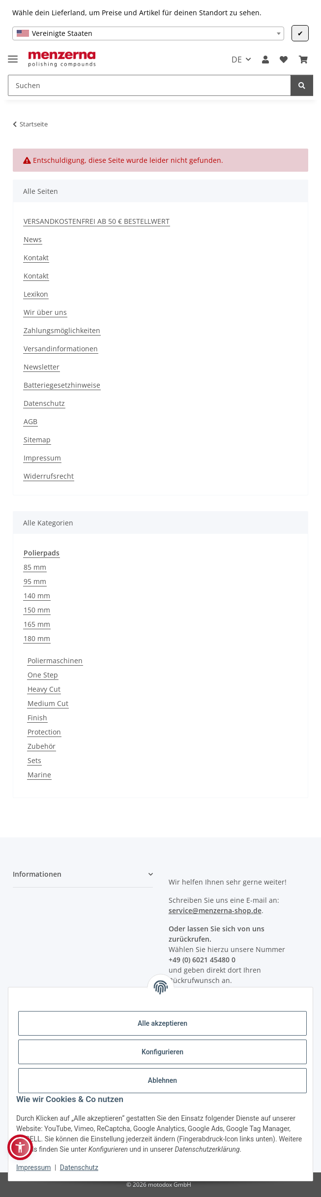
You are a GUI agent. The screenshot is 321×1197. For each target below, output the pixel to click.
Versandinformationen (61, 348)
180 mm (37, 638)
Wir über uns (45, 312)
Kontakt (36, 257)
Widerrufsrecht (49, 476)
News (33, 239)
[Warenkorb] (303, 59)
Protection (44, 732)
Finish (37, 717)
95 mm (35, 581)
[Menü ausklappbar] (13, 55)
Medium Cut (48, 703)
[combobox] (148, 33)
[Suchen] (149, 85)
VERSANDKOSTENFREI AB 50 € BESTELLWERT (97, 221)
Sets (34, 760)
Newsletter (41, 366)
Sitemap (37, 439)
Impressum (33, 1167)
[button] (265, 59)
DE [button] (237, 59)
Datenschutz (79, 1167)
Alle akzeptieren (162, 1023)
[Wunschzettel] (283, 59)
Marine (39, 774)
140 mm (37, 595)
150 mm (37, 609)
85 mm (35, 567)
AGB (30, 421)
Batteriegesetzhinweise (62, 385)
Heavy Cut (44, 689)
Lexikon (36, 294)
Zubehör (42, 746)
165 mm (37, 624)
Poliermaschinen (55, 660)
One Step (43, 674)
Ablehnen (162, 1080)
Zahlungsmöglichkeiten (62, 330)
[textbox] (148, 33)
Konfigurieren (162, 1052)
